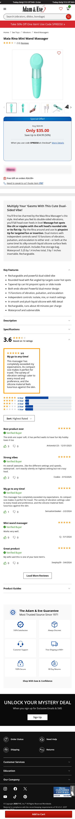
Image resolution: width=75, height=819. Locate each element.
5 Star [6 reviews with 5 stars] (20, 398)
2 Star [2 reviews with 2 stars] (20, 406)
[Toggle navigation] (4, 8)
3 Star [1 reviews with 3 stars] (20, 403)
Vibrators (27, 32)
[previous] (4, 107)
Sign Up (37, 717)
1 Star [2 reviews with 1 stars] (20, 409)
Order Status (13, 739)
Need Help (48, 739)
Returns (46, 749)
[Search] (37, 17)
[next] (70, 107)
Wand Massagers (41, 32)
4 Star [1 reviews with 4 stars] (20, 401)
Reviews (25, 43)
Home (6, 32)
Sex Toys (16, 32)
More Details (58, 142)
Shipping (11, 749)
